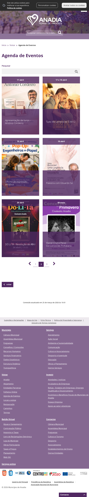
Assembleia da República (64, 482)
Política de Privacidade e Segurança (68, 320)
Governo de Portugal (20, 482)
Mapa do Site (32, 320)
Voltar (9, 284)
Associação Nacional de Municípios (44, 484)
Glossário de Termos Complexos (44, 323)
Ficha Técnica (46, 320)
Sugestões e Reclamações (14, 320)
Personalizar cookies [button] (47, 5)
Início (4, 45)
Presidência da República (41, 482)
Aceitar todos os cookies (74, 5)
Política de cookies (14, 8)
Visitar (12, 45)
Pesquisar (6, 66)
